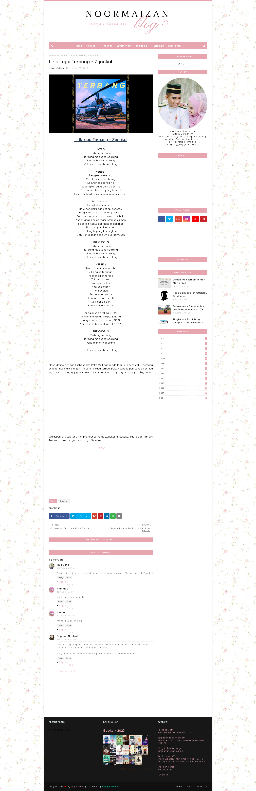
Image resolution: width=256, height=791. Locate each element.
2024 (183, 338)
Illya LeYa (63, 564)
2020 (183, 358)
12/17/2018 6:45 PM (66, 639)
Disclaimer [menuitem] (174, 45)
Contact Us (201, 786)
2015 (183, 383)
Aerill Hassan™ (166, 756)
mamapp (62, 588)
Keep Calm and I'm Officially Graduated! (190, 294)
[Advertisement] (101, 473)
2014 (183, 388)
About (189, 786)
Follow (101, 447)
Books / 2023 (114, 730)
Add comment (67, 671)
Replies (63, 581)
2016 (183, 378)
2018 (183, 368)
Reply (60, 578)
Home (52, 55)
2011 (183, 398)
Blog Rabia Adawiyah (170, 748)
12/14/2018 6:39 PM (66, 616)
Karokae (61, 55)
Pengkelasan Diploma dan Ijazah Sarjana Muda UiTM (188, 308)
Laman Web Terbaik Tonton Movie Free (189, 281)
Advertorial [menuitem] (123, 45)
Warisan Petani (166, 766)
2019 (183, 363)
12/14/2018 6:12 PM (66, 592)
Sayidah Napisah (67, 636)
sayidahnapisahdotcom (171, 737)
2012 (183, 393)
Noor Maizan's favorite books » (137, 769)
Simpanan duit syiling (170, 751)
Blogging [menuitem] (141, 45)
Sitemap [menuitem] (159, 45)
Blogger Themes (110, 786)
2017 (183, 373)
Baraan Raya (165, 769)
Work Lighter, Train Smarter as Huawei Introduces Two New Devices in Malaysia (182, 760)
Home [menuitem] (78, 45)
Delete (68, 578)
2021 (183, 353)
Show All (164, 774)
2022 (183, 348)
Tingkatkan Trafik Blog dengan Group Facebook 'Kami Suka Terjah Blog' (188, 322)
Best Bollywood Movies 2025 (175, 732)
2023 (183, 343)
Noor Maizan (56, 68)
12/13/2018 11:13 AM (66, 568)
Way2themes (78, 786)
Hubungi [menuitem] (107, 45)
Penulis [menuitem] (90, 45)
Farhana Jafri (166, 729)
